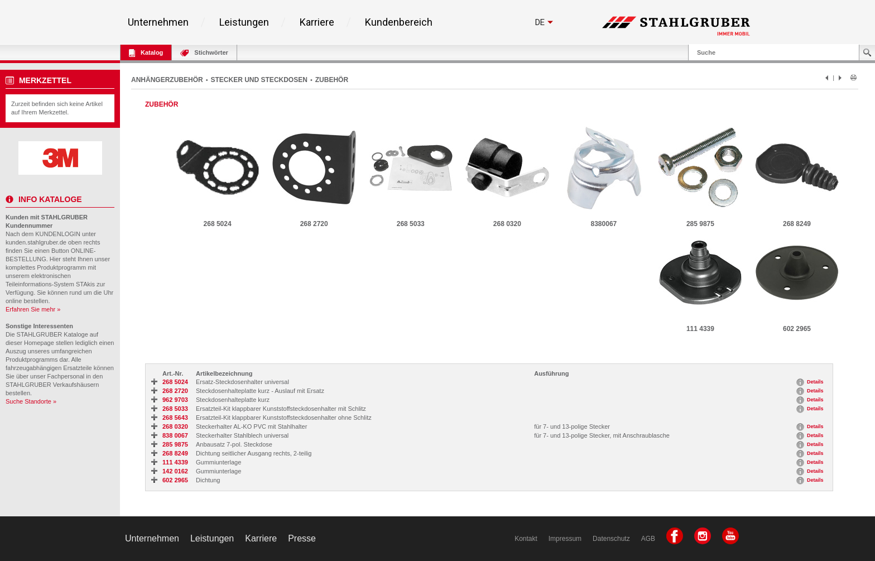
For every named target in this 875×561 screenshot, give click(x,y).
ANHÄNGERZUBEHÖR (167, 80)
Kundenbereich (398, 22)
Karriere (317, 22)
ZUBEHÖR (331, 80)
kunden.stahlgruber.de (36, 242)
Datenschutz (611, 539)
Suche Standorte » (31, 401)
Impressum (565, 539)
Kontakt (526, 539)
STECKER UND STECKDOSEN (259, 80)
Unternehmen (158, 22)
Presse (302, 538)
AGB (648, 539)
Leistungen (244, 22)
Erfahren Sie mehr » (33, 309)
